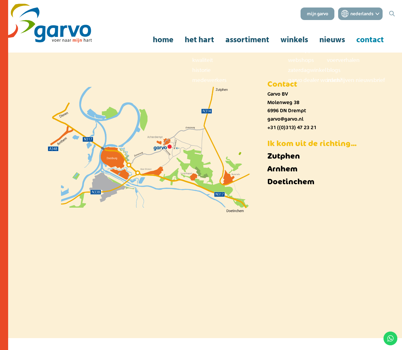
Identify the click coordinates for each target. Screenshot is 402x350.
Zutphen (283, 155)
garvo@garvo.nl (285, 119)
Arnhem (282, 168)
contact (370, 39)
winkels (294, 39)
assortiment (247, 39)
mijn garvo (317, 14)
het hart (199, 39)
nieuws (332, 39)
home (163, 39)
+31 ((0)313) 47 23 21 (291, 127)
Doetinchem (290, 181)
